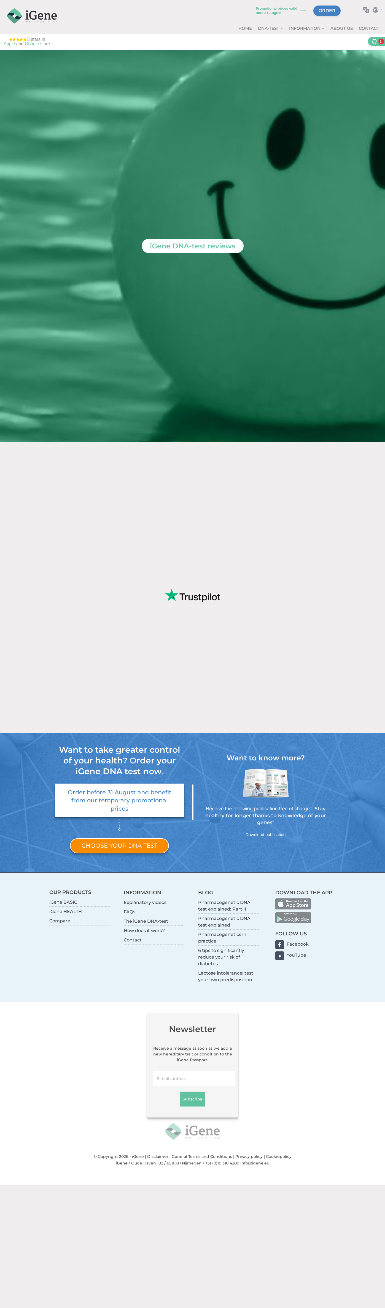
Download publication (266, 834)
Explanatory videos (145, 902)
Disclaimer (157, 1156)
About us (341, 28)
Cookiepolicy (279, 1156)
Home (245, 28)
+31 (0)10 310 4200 (222, 1163)
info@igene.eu (254, 1163)
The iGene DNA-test (146, 921)
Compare (59, 921)
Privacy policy (249, 1156)
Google (32, 43)
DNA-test (269, 28)
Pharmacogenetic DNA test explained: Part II (224, 906)
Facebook (298, 944)
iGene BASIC (63, 902)
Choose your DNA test (119, 845)
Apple (9, 43)
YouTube (296, 955)
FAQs (129, 911)
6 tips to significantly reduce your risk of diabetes (221, 957)
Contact (369, 28)
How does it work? (144, 930)
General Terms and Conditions (202, 1156)
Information (305, 28)
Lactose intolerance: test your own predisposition (225, 976)
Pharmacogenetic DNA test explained (224, 922)
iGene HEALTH (65, 911)
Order (327, 10)
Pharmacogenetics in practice (222, 938)
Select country (379, 10)
